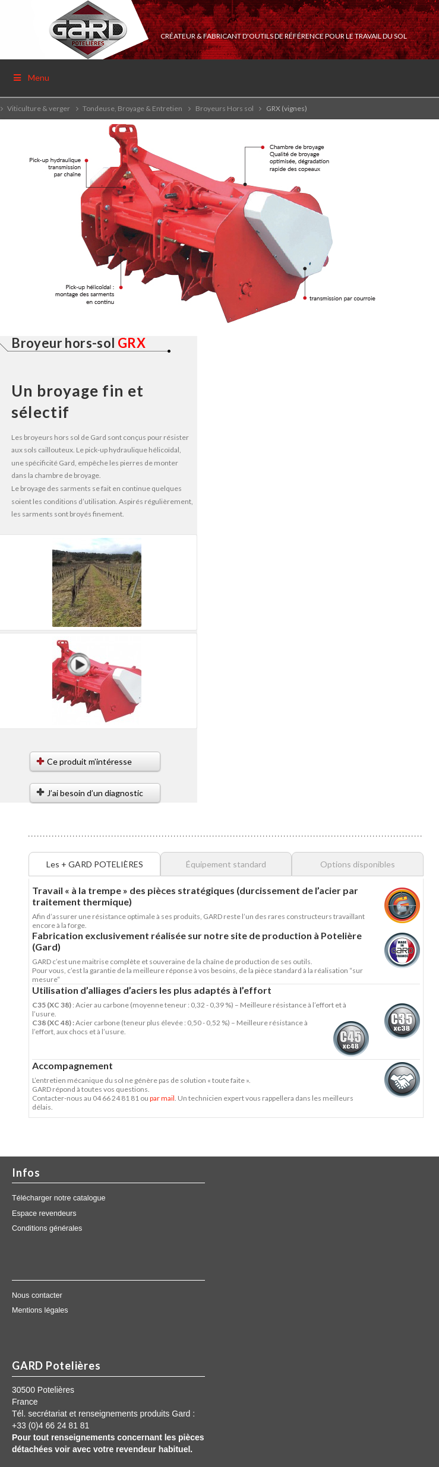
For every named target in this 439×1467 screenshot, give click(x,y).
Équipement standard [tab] (226, 864)
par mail (162, 1098)
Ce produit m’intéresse (89, 761)
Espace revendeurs (44, 1213)
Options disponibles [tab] (357, 864)
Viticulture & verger (38, 108)
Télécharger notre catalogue (59, 1198)
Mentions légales (40, 1310)
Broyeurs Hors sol (224, 108)
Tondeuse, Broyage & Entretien (132, 108)
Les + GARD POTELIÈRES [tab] (94, 864)
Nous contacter (37, 1295)
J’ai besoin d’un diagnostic (95, 793)
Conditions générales (47, 1228)
